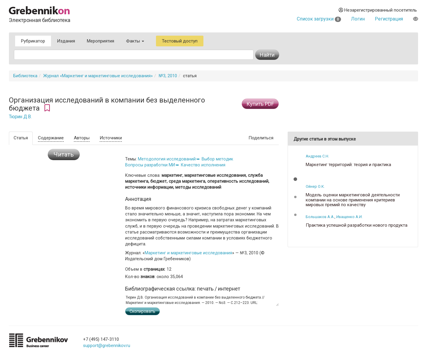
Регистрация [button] (389, 19)
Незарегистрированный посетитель (378, 10)
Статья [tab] (21, 138)
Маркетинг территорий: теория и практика (348, 164)
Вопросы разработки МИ (150, 165)
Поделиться (260, 138)
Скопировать (142, 311)
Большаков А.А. (320, 217)
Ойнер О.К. (315, 186)
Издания (66, 41)
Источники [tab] (111, 138)
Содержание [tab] (51, 138)
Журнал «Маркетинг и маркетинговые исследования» (98, 75)
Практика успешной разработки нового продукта (356, 225)
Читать (64, 154)
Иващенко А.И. (349, 217)
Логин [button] (358, 19)
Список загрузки (319, 19)
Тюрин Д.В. (20, 116)
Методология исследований (167, 159)
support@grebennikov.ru (106, 345)
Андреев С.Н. (317, 156)
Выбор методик (217, 159)
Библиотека (25, 75)
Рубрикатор (33, 41)
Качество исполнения (203, 165)
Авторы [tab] (82, 138)
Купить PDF (260, 104)
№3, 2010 (168, 75)
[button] (295, 179)
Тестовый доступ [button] (179, 41)
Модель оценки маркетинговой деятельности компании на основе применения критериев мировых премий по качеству (353, 200)
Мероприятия (100, 41)
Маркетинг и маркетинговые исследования (188, 252)
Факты (135, 41)
